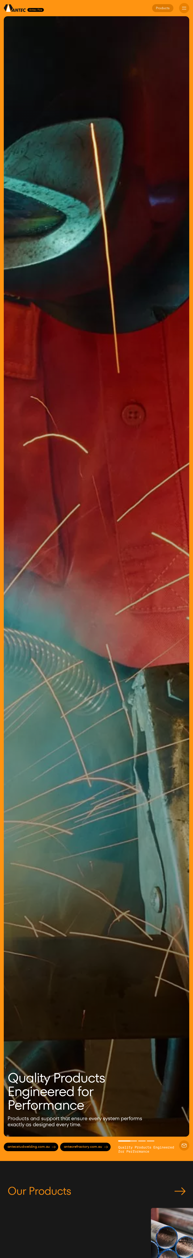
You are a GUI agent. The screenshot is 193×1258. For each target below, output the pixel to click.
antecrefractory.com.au (86, 1146)
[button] (13, 576)
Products (163, 8)
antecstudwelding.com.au (32, 1146)
